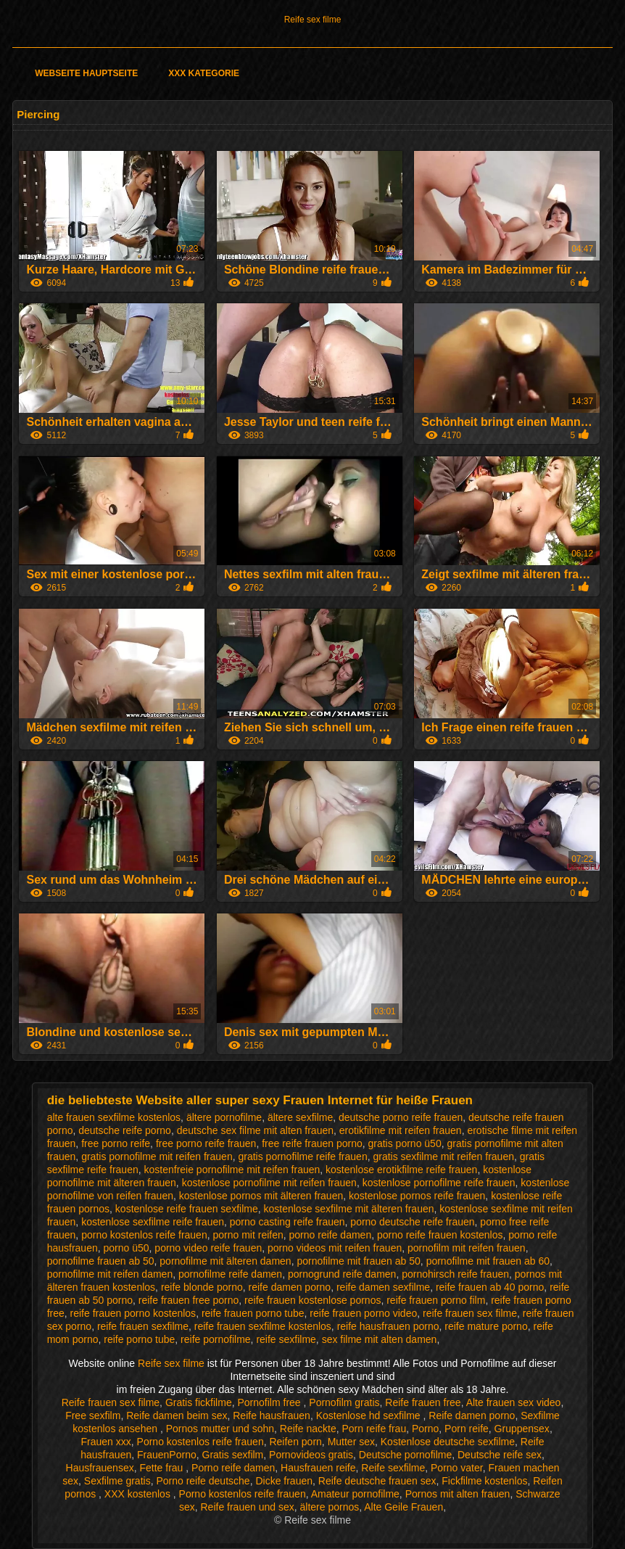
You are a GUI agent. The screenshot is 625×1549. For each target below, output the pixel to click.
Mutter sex (351, 1441)
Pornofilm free (270, 1402)
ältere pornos (329, 1507)
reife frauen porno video (363, 1313)
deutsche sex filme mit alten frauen (255, 1130)
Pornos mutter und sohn (220, 1428)
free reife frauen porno (312, 1143)
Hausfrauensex (100, 1468)
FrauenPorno (166, 1454)
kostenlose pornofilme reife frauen (439, 1182)
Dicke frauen (283, 1481)
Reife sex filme (313, 20)
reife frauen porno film (435, 1300)
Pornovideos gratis (311, 1454)
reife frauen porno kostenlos (133, 1313)
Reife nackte (308, 1428)
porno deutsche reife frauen (412, 1222)
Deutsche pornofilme (405, 1454)
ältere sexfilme (300, 1117)
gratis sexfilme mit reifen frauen (443, 1156)
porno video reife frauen (208, 1248)
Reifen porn (295, 1441)
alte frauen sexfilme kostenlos (114, 1117)
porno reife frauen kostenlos (440, 1235)
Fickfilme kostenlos (484, 1481)
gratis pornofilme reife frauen (302, 1156)
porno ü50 (126, 1248)
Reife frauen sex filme (111, 1402)
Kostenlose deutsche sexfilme (448, 1441)
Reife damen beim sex (176, 1415)
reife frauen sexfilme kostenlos (262, 1326)
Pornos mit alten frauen (457, 1494)
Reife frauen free (422, 1402)
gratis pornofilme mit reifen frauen (157, 1156)
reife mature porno (485, 1326)
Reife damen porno (472, 1415)
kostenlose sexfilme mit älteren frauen (349, 1209)
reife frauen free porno (188, 1300)
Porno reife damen (233, 1468)
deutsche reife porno (124, 1130)
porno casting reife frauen (287, 1222)
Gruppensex (522, 1428)
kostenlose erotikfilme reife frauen (401, 1169)
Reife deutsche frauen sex (377, 1481)
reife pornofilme (216, 1339)
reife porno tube (139, 1339)
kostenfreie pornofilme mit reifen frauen (232, 1169)
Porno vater (457, 1468)
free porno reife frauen (206, 1143)
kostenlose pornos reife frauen (417, 1195)
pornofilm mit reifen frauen (466, 1248)
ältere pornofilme (224, 1117)
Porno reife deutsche (202, 1481)
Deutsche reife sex (500, 1454)
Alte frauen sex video (513, 1402)
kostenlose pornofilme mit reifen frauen (269, 1182)
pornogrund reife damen (342, 1274)
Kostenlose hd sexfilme (369, 1415)
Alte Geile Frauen (403, 1507)
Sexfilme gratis (117, 1481)
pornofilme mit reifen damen (110, 1274)
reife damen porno (290, 1287)
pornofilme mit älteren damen (225, 1261)
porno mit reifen (247, 1235)
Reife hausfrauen (271, 1415)
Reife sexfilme (393, 1468)
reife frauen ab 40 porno (490, 1287)
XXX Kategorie (203, 73)
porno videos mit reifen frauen (335, 1248)
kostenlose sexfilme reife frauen (152, 1222)
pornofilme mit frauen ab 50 (358, 1261)
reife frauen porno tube (253, 1313)
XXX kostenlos (138, 1494)
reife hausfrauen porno (388, 1326)
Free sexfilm (92, 1415)
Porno (425, 1428)
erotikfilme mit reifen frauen (400, 1130)
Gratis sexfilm (233, 1454)
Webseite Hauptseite (86, 73)
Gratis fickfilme (198, 1402)
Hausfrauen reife (318, 1468)
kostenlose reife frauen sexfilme (186, 1209)
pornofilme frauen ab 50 (100, 1261)
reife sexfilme (285, 1339)
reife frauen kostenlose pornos (312, 1300)
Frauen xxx (106, 1441)
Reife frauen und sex (247, 1507)
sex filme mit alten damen (379, 1339)
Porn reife (466, 1428)
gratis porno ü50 (405, 1143)
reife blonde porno (202, 1287)
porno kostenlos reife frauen (144, 1235)
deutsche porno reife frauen (401, 1117)
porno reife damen (330, 1235)
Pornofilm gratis (344, 1402)
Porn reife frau (374, 1428)
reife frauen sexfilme (143, 1326)
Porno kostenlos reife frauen (200, 1441)
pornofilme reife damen (230, 1274)
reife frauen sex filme (470, 1313)
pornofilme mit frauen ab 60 (488, 1261)
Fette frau (162, 1468)
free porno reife (115, 1143)
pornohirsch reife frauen (455, 1274)
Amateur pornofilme (355, 1494)
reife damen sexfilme (383, 1287)
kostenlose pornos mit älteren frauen (261, 1195)
